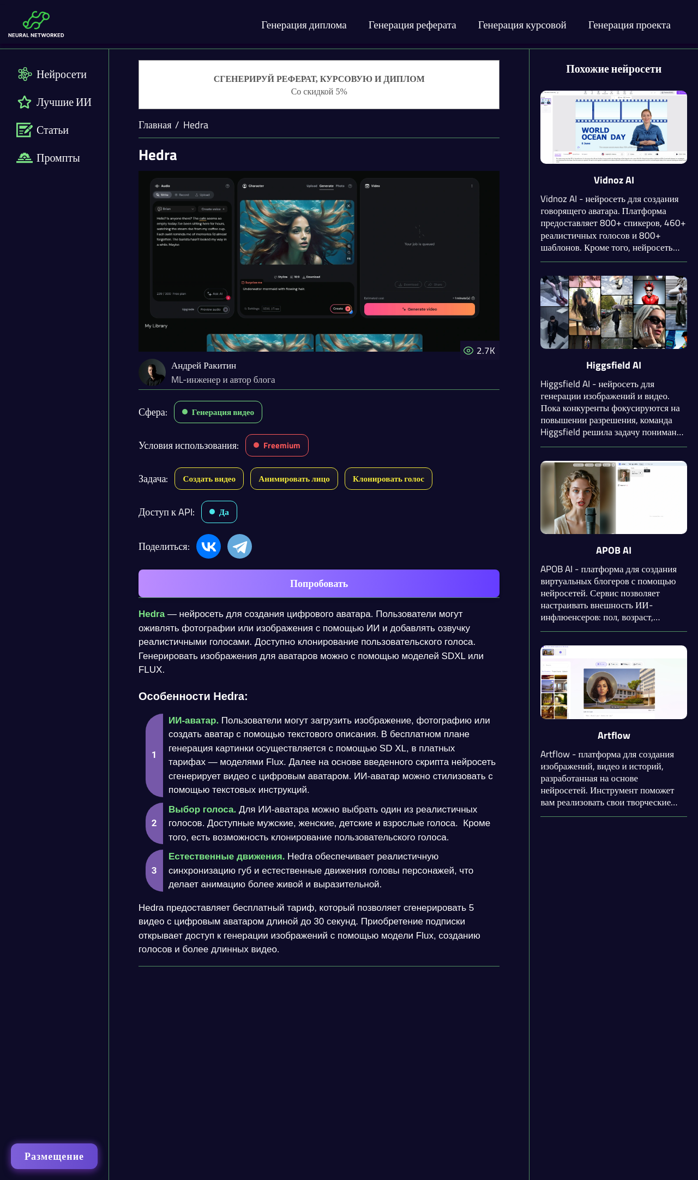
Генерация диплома (304, 24)
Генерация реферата (412, 24)
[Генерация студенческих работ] (319, 85)
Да (224, 512)
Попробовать (319, 583)
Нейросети (51, 74)
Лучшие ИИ (54, 101)
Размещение (54, 1156)
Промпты (48, 157)
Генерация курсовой (522, 24)
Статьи (42, 129)
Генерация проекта (629, 24)
